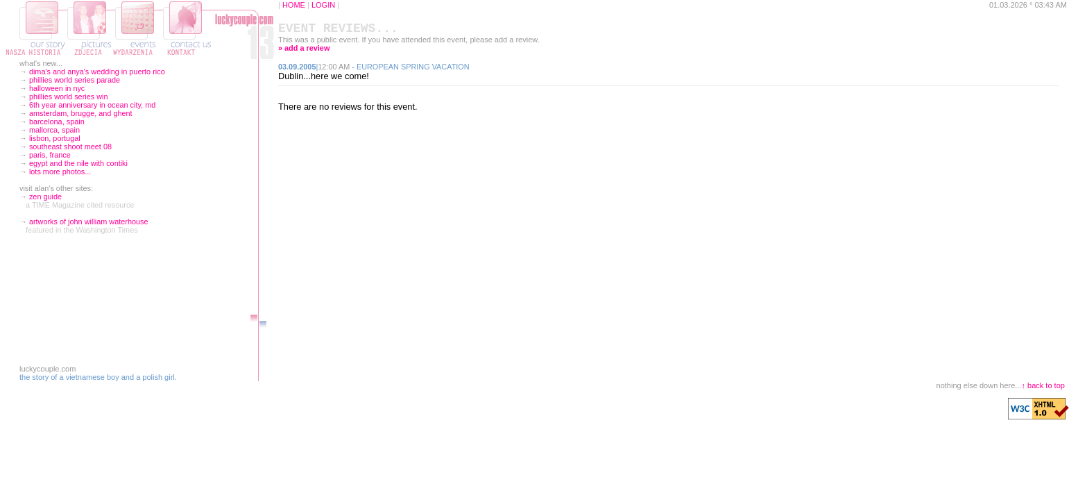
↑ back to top (1043, 385)
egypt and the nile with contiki (78, 163)
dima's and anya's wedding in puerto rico (97, 71)
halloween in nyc (57, 88)
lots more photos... (60, 171)
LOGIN (323, 5)
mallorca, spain (54, 130)
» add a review (304, 51)
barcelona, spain (57, 121)
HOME (293, 5)
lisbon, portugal (54, 138)
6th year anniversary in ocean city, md (92, 105)
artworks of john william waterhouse (88, 221)
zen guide (45, 196)
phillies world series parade (74, 80)
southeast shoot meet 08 (70, 146)
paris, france (50, 155)
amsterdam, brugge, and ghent (80, 113)
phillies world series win (68, 96)
